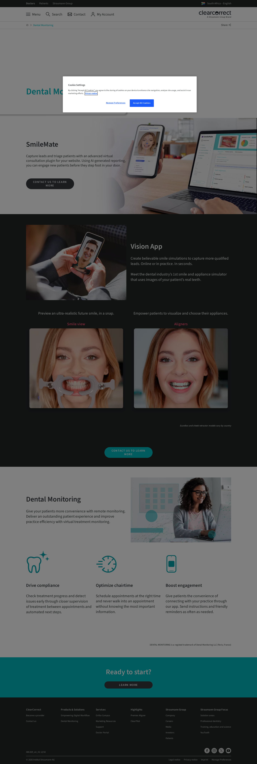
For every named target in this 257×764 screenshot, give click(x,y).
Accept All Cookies (141, 103)
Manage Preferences (115, 102)
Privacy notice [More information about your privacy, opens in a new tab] (91, 93)
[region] (130, 94)
